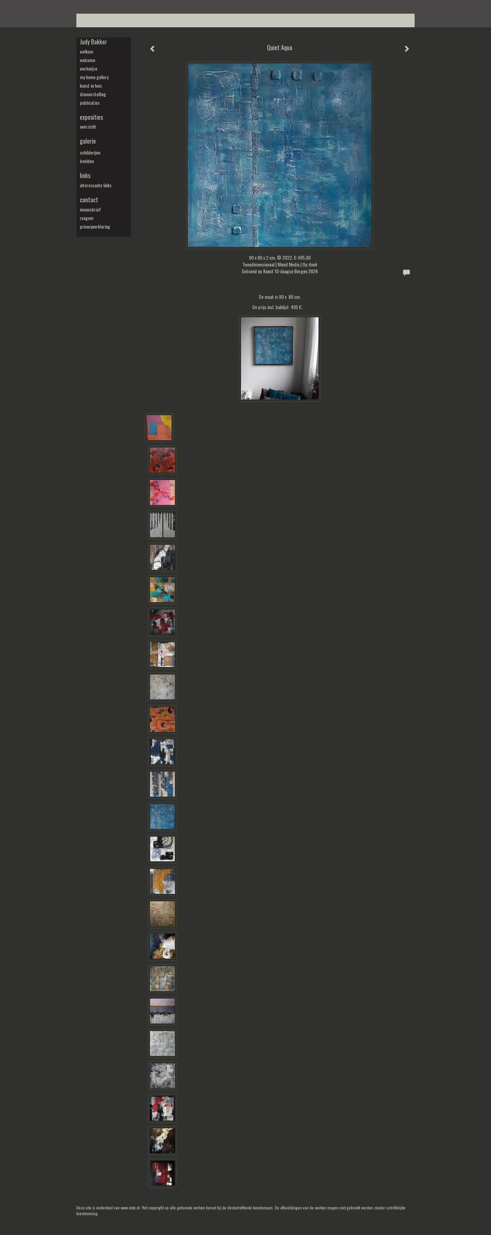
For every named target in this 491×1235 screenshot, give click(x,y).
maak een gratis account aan (132, 20)
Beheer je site (88, 20)
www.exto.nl (130, 1207)
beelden (87, 161)
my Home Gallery (94, 77)
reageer (87, 218)
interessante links (95, 185)
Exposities (91, 117)
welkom (86, 51)
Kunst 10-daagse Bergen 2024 (290, 271)
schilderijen (90, 152)
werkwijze (88, 68)
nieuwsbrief (90, 209)
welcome (87, 60)
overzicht (88, 126)
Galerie (88, 141)
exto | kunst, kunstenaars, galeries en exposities (95, 7)
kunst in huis (91, 85)
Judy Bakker (93, 42)
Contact (89, 199)
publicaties (90, 102)
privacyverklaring (95, 226)
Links (85, 175)
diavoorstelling (93, 94)
